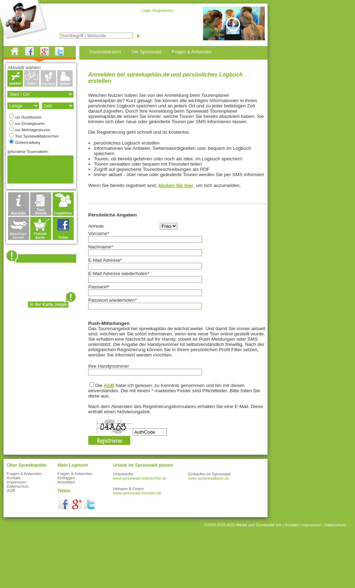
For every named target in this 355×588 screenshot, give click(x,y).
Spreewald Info (269, 525)
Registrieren (162, 10)
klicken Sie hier (175, 185)
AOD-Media (236, 525)
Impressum (16, 482)
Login (146, 10)
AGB (109, 385)
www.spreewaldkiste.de (208, 478)
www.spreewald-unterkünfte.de (140, 478)
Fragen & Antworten (24, 474)
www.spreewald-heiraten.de (137, 493)
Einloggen (66, 478)
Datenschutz (18, 486)
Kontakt (13, 478)
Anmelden (66, 482)
